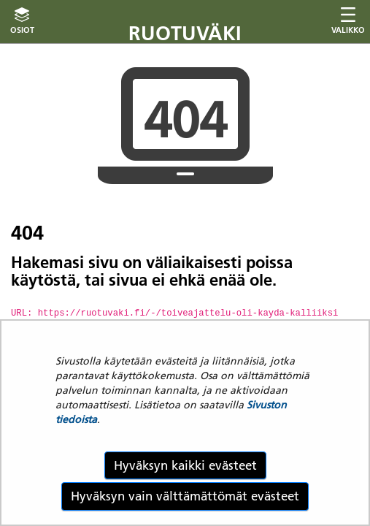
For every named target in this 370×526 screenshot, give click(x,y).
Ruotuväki (185, 33)
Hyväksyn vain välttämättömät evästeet (185, 496)
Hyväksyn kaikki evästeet (185, 465)
